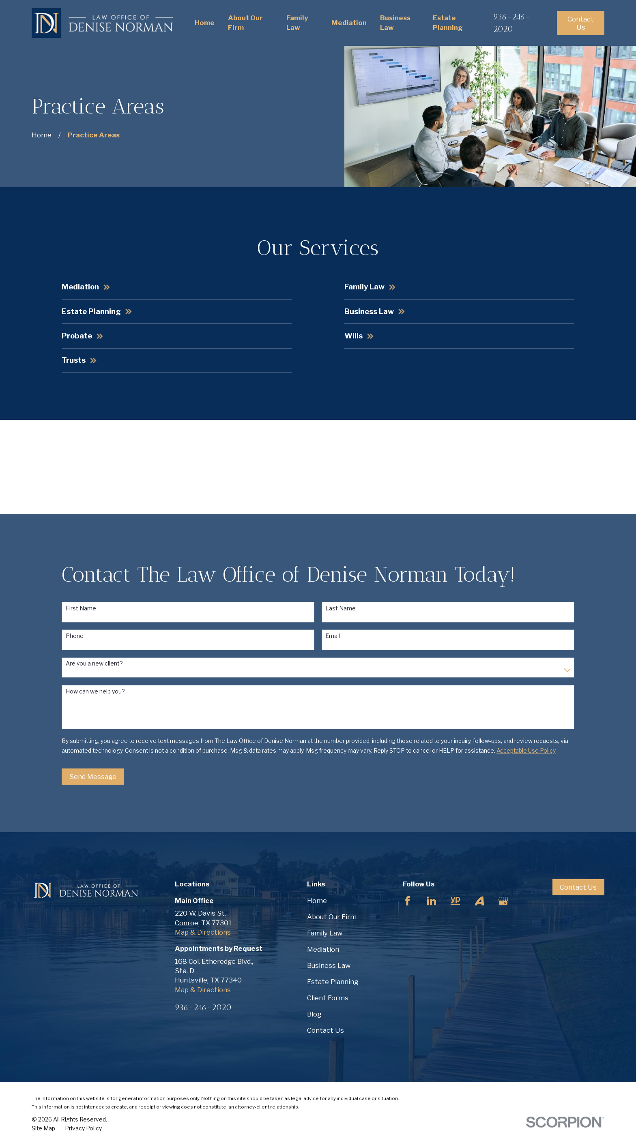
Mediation (323, 949)
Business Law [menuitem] (395, 22)
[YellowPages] (455, 900)
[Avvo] (479, 900)
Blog (314, 1014)
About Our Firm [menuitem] (245, 22)
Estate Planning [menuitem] (448, 22)
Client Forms (327, 998)
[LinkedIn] (431, 900)
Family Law (324, 933)
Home (317, 901)
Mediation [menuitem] (349, 23)
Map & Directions (203, 932)
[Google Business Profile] (503, 900)
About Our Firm (332, 917)
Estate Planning (332, 982)
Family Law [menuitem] (297, 22)
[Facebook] (407, 900)
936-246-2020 (203, 1007)
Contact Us (580, 23)
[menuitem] (43, 1128)
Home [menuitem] (205, 23)
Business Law (328, 965)
